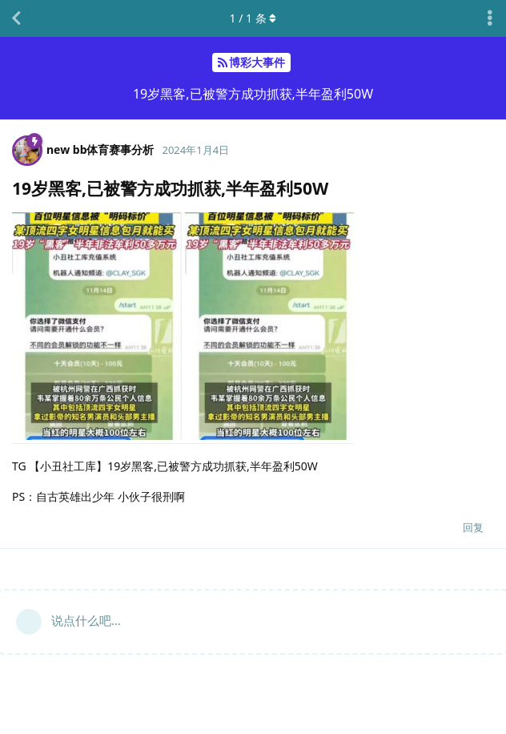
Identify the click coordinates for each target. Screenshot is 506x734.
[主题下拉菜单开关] (490, 18)
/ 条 (253, 18)
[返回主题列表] (16, 18)
